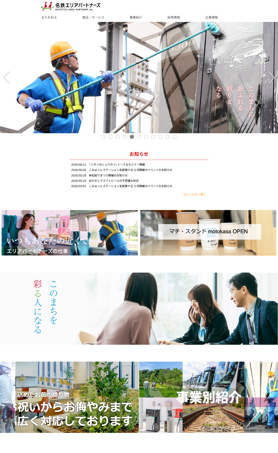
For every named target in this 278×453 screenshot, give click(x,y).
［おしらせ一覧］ (194, 194)
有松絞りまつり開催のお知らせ (108, 175)
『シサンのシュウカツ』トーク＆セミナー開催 (117, 164)
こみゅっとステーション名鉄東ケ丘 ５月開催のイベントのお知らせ (130, 186)
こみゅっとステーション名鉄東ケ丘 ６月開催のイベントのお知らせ (130, 169)
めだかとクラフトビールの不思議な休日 (114, 180)
